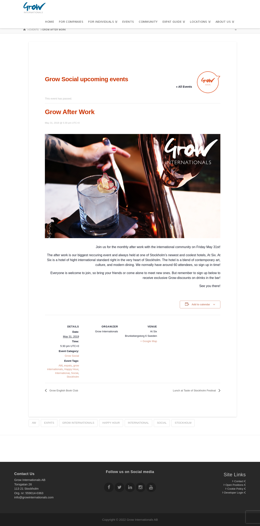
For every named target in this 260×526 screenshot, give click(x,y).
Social (74, 373)
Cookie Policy (235, 488)
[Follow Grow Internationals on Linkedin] (130, 487)
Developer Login (234, 492)
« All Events (184, 86)
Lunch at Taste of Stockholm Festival (195, 390)
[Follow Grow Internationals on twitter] (119, 487)
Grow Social (72, 355)
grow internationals (78, 422)
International (62, 373)
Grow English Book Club (63, 390)
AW (60, 365)
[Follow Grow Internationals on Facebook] (109, 487)
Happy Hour (71, 369)
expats (68, 365)
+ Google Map (148, 341)
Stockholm (73, 376)
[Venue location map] (183, 342)
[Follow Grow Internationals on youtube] (151, 487)
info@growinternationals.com (34, 497)
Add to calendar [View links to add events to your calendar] (201, 304)
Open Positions (234, 484)
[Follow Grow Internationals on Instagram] (140, 487)
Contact (239, 481)
